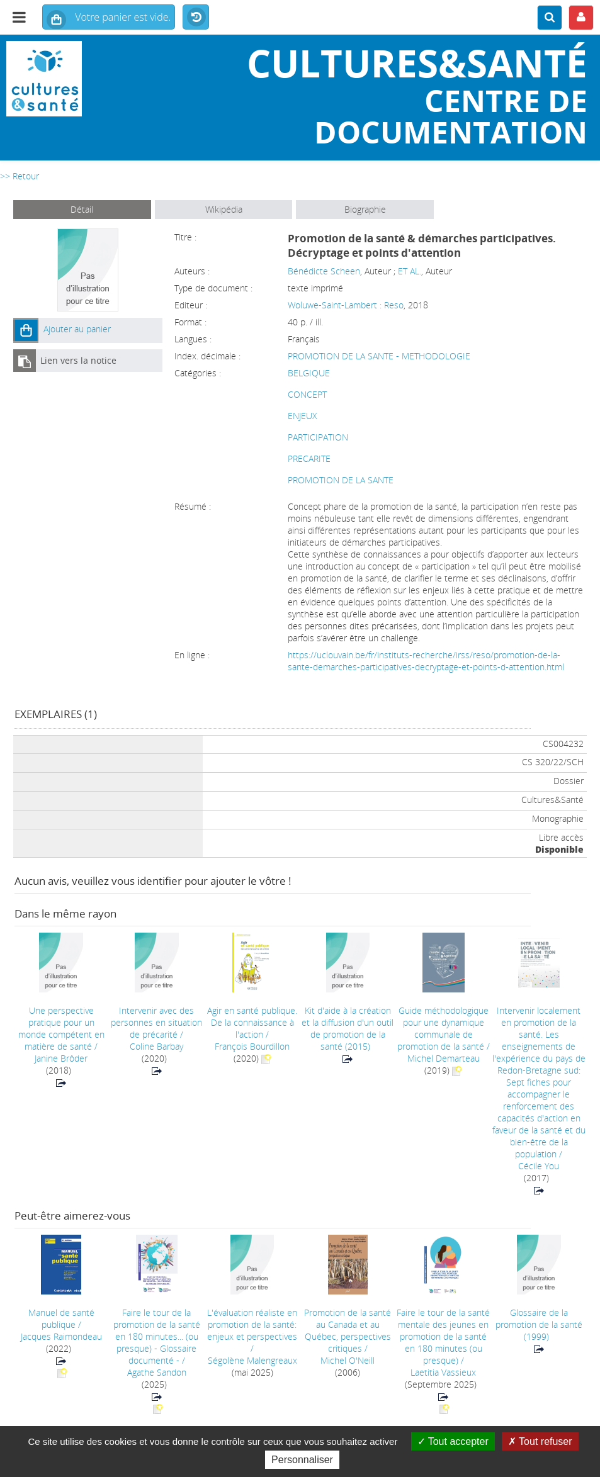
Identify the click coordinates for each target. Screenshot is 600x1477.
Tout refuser (540, 1441)
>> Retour (19, 176)
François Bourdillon (252, 1046)
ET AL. (409, 271)
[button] (25, 330)
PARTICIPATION (318, 437)
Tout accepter (453, 1441)
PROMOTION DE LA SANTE (340, 480)
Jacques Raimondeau (61, 1336)
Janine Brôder (61, 1058)
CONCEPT (307, 394)
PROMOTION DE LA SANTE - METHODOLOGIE (379, 356)
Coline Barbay (156, 1046)
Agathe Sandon (156, 1372)
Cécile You (538, 1166)
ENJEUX (302, 416)
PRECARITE (309, 458)
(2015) (347, 1028)
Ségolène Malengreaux (252, 1360)
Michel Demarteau (443, 1058)
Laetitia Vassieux (443, 1372)
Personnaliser (302, 1459)
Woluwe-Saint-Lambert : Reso (346, 305)
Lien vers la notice (78, 360)
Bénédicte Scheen (324, 271)
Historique (195, 17)
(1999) (538, 1324)
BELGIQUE (309, 373)
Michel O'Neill (347, 1360)
